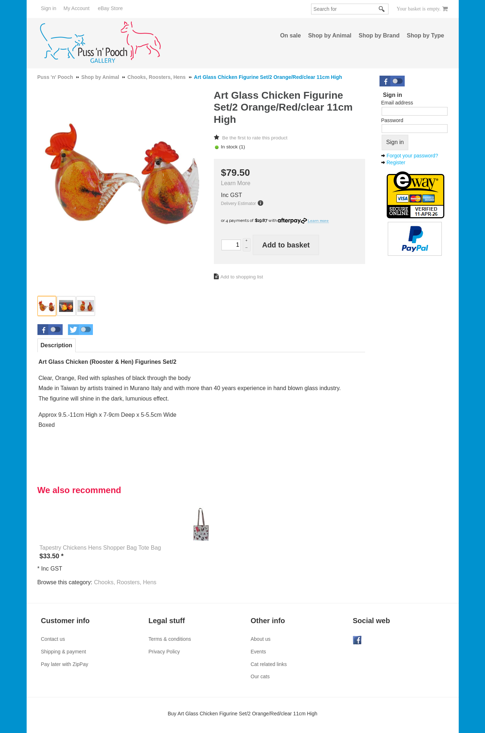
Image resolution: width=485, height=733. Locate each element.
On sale (290, 35)
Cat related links (269, 664)
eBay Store (110, 8)
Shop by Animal (329, 35)
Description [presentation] (56, 345)
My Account (76, 8)
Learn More (236, 183)
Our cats (260, 676)
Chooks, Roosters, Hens (125, 582)
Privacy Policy (164, 651)
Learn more (318, 221)
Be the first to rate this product (254, 137)
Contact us (53, 639)
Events (258, 651)
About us (260, 639)
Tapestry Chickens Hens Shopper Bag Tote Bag (100, 548)
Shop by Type (425, 35)
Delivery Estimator (238, 203)
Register (396, 162)
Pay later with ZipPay (65, 664)
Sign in (49, 8)
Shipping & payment (63, 651)
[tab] (56, 345)
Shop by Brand (379, 35)
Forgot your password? (412, 155)
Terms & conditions (169, 639)
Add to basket (286, 245)
